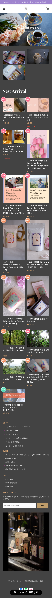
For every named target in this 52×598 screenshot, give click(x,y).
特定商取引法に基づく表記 (15, 469)
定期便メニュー (11, 430)
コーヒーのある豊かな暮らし (17, 438)
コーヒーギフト (11, 434)
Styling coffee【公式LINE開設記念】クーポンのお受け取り (26, 2)
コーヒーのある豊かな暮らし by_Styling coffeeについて (27, 455)
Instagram (9, 479)
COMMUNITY (10, 458)
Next (50, 29)
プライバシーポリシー (13, 466)
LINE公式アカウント (13, 483)
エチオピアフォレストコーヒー (18, 427)
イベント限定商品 (12, 442)
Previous (2, 29)
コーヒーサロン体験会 (14, 446)
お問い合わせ (10, 462)
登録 (42, 506)
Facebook (9, 486)
